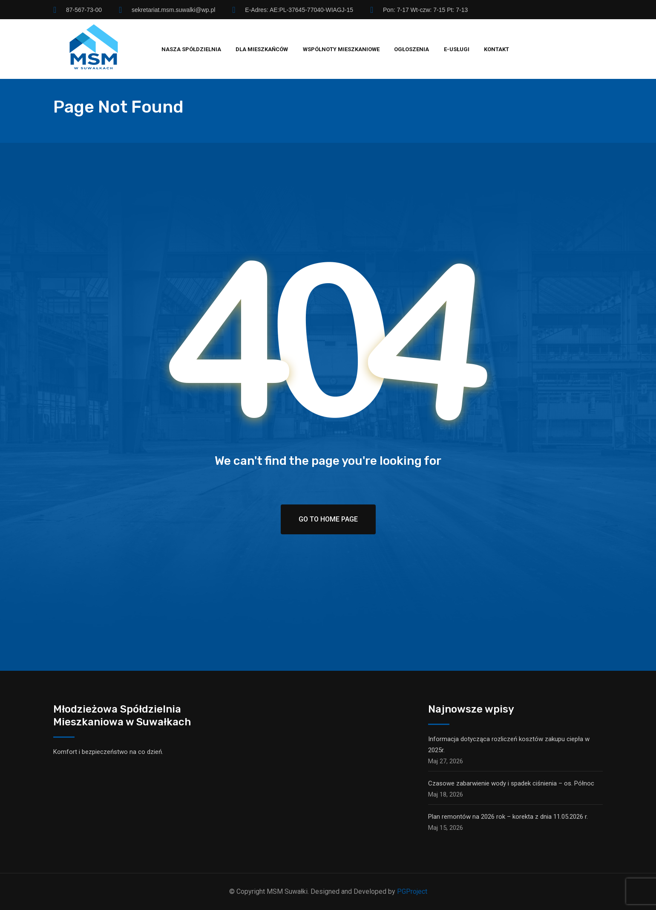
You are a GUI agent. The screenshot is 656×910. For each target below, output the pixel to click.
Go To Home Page (328, 519)
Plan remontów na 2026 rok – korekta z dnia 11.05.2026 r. (508, 816)
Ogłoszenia (411, 49)
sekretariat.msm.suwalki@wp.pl (173, 9)
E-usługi (456, 49)
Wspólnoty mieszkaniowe (341, 49)
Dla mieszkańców (262, 49)
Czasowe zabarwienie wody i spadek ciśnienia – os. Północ (511, 783)
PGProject (412, 891)
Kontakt (496, 49)
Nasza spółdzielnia (191, 49)
